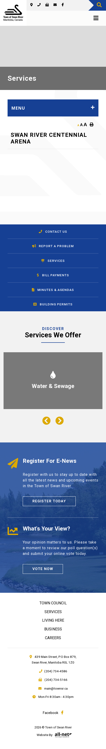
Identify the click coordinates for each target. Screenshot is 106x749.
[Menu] (95, 18)
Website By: (45, 735)
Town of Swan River (13, 13)
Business (53, 629)
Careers (53, 638)
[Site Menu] (53, 107)
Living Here (53, 620)
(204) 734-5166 (53, 680)
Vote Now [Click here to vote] (42, 569)
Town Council (53, 603)
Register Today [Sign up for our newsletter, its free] (49, 501)
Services (53, 612)
